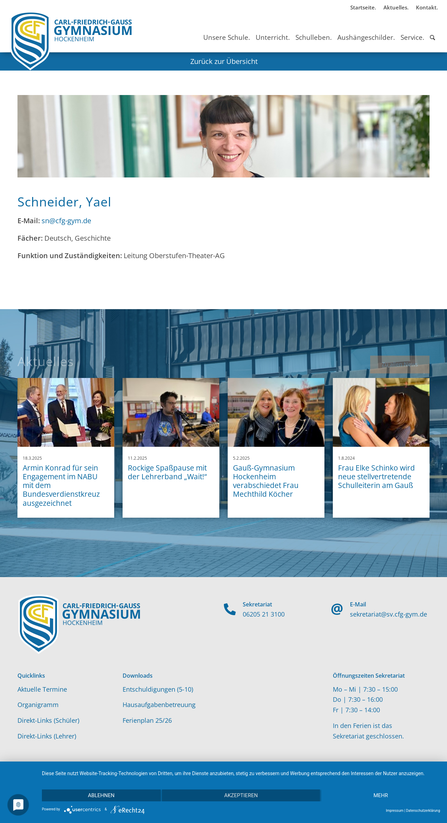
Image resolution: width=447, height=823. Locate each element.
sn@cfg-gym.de (66, 220)
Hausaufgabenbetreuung (159, 704)
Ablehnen (101, 795)
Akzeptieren (241, 795)
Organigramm (38, 704)
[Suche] (432, 31)
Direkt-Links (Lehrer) (46, 736)
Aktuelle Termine (42, 689)
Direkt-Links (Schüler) (48, 720)
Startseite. (363, 7)
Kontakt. (427, 7)
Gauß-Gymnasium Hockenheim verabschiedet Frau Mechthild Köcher (266, 481)
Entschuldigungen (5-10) (158, 689)
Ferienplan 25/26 (147, 720)
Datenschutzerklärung (423, 811)
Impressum (394, 811)
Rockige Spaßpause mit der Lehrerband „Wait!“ (167, 472)
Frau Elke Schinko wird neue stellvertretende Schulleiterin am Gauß (376, 476)
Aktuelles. (396, 7)
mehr (380, 795)
